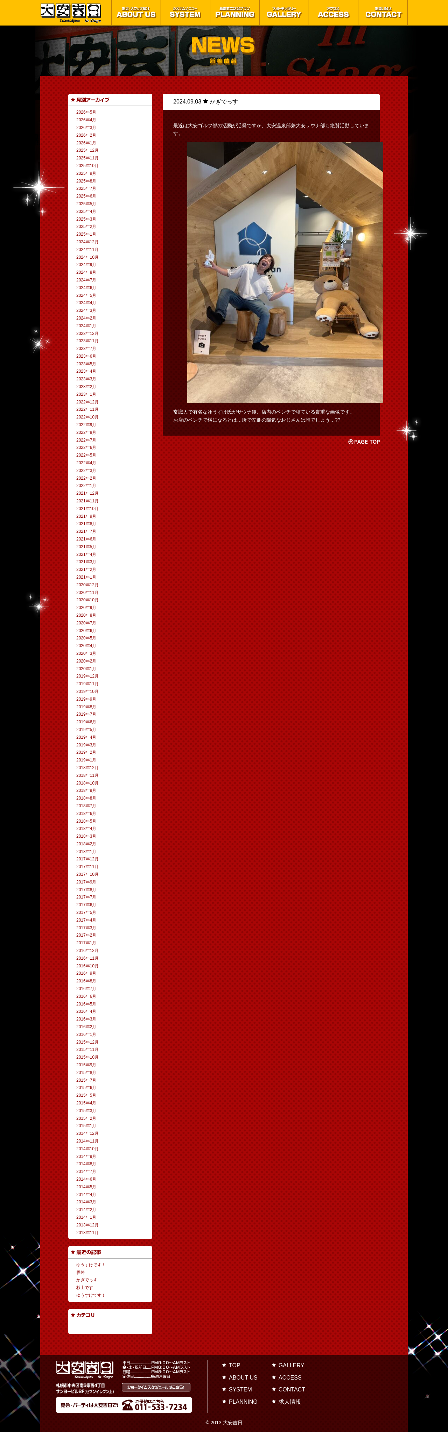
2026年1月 (86, 143)
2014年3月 (86, 1202)
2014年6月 (86, 1179)
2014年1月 (86, 1217)
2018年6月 (86, 813)
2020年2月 (86, 661)
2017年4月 (86, 920)
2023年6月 (86, 356)
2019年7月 (86, 714)
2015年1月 (86, 1125)
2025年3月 (86, 219)
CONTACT (292, 1389)
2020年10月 (87, 599)
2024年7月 (86, 280)
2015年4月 (86, 1103)
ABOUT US (243, 1378)
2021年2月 (86, 569)
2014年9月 (86, 1156)
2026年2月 (86, 135)
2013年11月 (87, 1232)
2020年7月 (86, 623)
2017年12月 (87, 859)
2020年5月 (86, 638)
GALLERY (291, 1365)
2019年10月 (87, 691)
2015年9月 (86, 1064)
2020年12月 (87, 584)
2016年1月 (86, 1034)
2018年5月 (86, 821)
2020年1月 (86, 668)
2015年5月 (86, 1095)
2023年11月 (87, 340)
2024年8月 (86, 272)
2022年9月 (86, 424)
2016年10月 (87, 966)
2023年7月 (86, 348)
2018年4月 (86, 828)
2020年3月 (86, 653)
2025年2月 (86, 226)
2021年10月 (87, 508)
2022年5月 (86, 455)
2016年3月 (86, 1019)
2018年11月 (87, 775)
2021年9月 (86, 516)
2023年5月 (86, 363)
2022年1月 (86, 485)
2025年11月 (87, 158)
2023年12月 (87, 333)
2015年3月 (86, 1110)
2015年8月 (86, 1072)
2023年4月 (86, 371)
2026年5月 (86, 112)
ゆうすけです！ (91, 1264)
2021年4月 (86, 554)
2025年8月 (86, 181)
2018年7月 (86, 805)
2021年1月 (86, 577)
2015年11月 (87, 1049)
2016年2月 (86, 1026)
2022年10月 (87, 417)
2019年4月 (86, 737)
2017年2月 (86, 935)
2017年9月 (86, 882)
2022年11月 (87, 409)
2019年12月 (87, 676)
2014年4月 (86, 1194)
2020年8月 (86, 615)
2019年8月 (86, 706)
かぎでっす (86, 1279)
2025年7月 (86, 188)
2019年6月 (86, 721)
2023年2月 (86, 386)
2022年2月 (86, 478)
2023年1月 (86, 394)
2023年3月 (86, 379)
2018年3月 (86, 836)
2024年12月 (87, 241)
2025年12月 (87, 150)
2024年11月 (87, 249)
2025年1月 (86, 234)
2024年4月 (86, 302)
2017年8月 (86, 889)
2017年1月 (86, 942)
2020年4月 (86, 645)
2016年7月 (86, 988)
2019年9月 (86, 699)
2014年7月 (86, 1171)
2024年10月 (87, 257)
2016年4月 (86, 1011)
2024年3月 (86, 310)
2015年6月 (86, 1087)
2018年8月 (86, 798)
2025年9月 (86, 173)
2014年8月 (86, 1163)
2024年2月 (86, 318)
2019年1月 (86, 760)
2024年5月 (86, 295)
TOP (234, 1365)
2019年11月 (87, 683)
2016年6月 (86, 996)
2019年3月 (86, 745)
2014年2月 (86, 1209)
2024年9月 (86, 264)
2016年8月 (86, 981)
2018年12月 (87, 767)
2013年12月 (87, 1225)
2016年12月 (87, 950)
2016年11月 (87, 958)
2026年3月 (86, 127)
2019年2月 (86, 752)
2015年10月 (87, 1057)
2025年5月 (86, 203)
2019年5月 (86, 729)
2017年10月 (87, 874)
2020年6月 (86, 630)
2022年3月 (86, 470)
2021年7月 (86, 531)
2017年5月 (86, 912)
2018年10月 (87, 783)
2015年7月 (86, 1080)
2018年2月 (86, 844)
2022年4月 (86, 462)
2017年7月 (86, 897)
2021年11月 (87, 501)
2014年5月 (86, 1186)
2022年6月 (86, 447)
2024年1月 (86, 325)
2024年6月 (86, 287)
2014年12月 (87, 1133)
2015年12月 (87, 1042)
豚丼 (80, 1272)
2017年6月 (86, 904)
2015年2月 (86, 1118)
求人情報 (290, 1402)
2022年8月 (86, 432)
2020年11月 (87, 592)
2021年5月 (86, 546)
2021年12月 (87, 493)
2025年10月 (87, 165)
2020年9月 (86, 607)
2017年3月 (86, 927)
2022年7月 (86, 440)
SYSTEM (240, 1389)
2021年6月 (86, 539)
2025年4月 (86, 211)
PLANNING (243, 1402)
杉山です (84, 1287)
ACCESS (290, 1378)
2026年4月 (86, 119)
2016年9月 (86, 973)
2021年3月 (86, 561)
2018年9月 (86, 790)
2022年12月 (87, 402)
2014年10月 (87, 1148)
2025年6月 (86, 196)
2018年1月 (86, 851)
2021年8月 (86, 523)
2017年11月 (87, 866)
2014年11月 (87, 1141)
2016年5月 (86, 1004)
